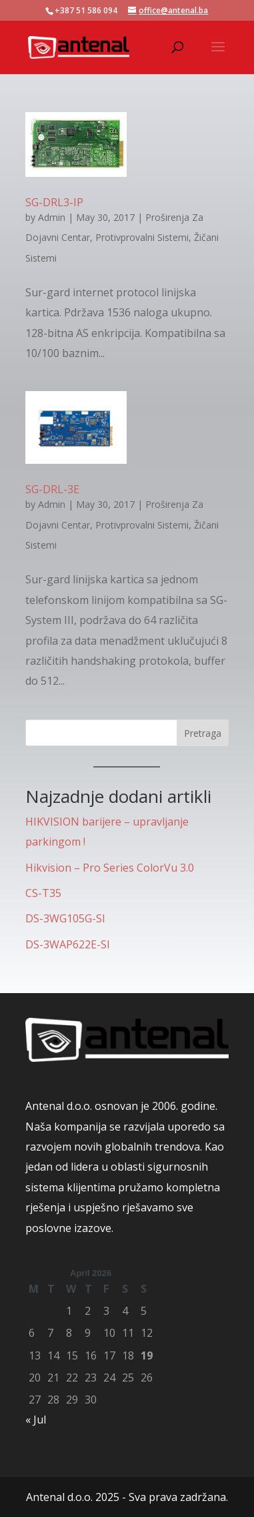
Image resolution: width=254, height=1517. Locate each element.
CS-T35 (43, 893)
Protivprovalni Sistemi (142, 237)
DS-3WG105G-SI (65, 918)
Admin (51, 217)
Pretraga (202, 733)
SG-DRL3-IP (54, 202)
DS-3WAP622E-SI (67, 944)
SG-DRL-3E (52, 489)
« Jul (35, 1419)
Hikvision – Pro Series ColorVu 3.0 (109, 867)
